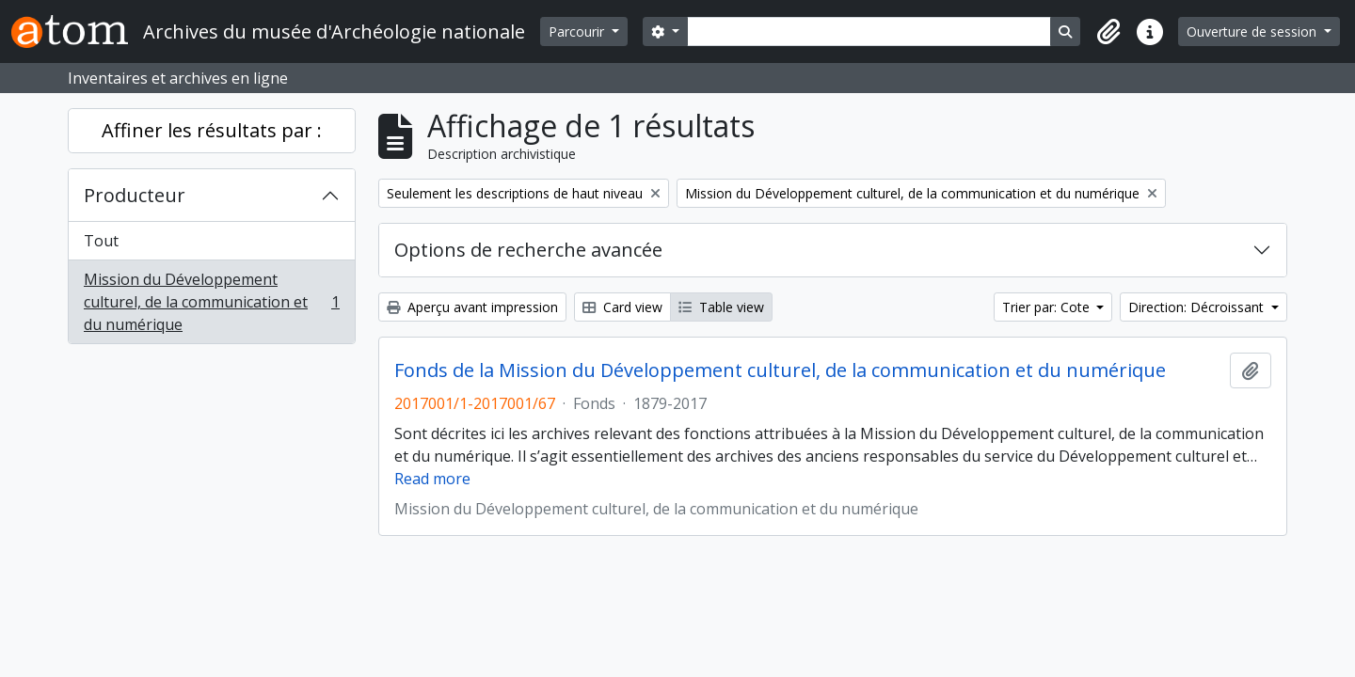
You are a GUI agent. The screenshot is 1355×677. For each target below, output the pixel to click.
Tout (101, 240)
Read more (432, 478)
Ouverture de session (1253, 31)
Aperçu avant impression (472, 307)
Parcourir (578, 31)
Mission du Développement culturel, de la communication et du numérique (211, 302)
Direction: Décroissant (1197, 307)
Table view (721, 307)
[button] (1108, 32)
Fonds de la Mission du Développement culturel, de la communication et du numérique (780, 370)
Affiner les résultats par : (212, 130)
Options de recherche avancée (528, 249)
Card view (622, 307)
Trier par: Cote (1047, 307)
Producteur (134, 195)
